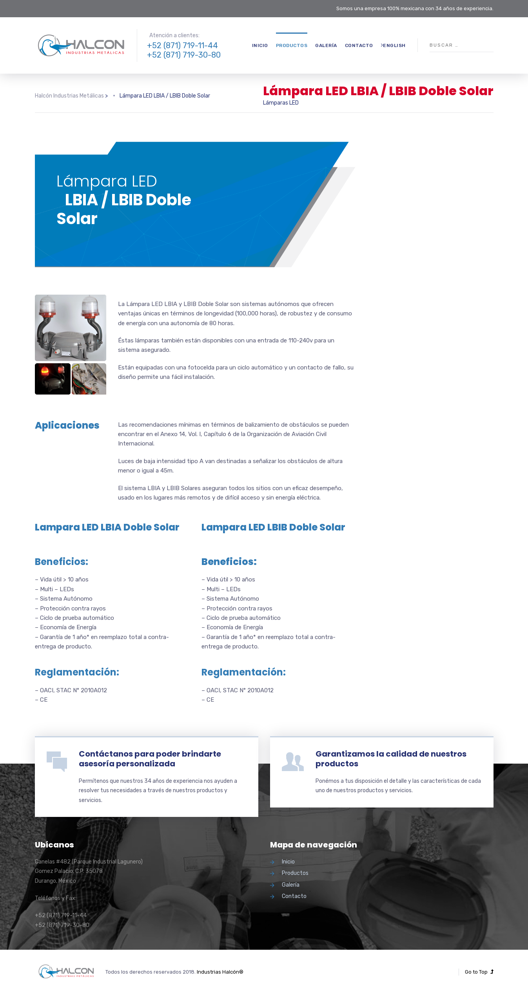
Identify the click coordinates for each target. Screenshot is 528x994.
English (393, 45)
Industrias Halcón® (220, 972)
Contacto (359, 45)
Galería (326, 45)
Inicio (260, 45)
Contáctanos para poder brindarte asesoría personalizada (150, 758)
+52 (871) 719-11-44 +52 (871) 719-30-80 (184, 50)
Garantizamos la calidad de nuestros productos (391, 758)
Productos (292, 45)
